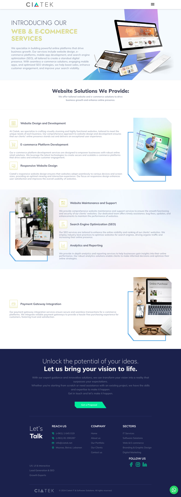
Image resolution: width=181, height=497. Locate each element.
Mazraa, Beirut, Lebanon (67, 447)
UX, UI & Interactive (39, 466)
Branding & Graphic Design (137, 447)
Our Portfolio (97, 443)
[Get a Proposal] (90, 405)
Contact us (96, 452)
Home (94, 433)
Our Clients (97, 447)
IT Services (128, 433)
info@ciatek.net (62, 443)
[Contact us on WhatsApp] (174, 490)
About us (95, 438)
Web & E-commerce (133, 443)
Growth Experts (37, 475)
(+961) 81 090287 (63, 438)
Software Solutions (133, 438)
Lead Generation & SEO (41, 470)
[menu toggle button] (152, 4)
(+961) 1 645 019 (63, 433)
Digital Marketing (132, 452)
